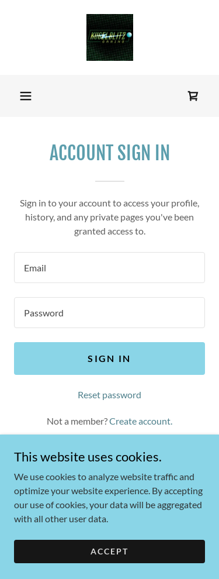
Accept (109, 551)
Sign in (109, 358)
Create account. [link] (140, 420)
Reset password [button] (109, 394)
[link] (109, 37)
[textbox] (109, 267)
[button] (25, 96)
